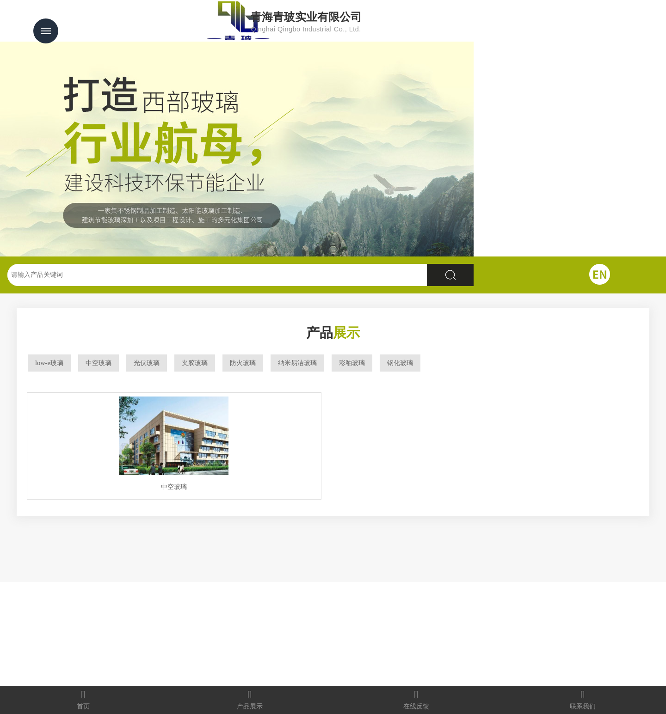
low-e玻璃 (49, 362)
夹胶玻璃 (195, 362)
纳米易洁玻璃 (297, 362)
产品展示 (249, 699)
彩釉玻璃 (352, 362)
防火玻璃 (243, 362)
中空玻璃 (98, 362)
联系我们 (583, 699)
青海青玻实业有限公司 (355, 22)
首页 (83, 699)
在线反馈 (416, 699)
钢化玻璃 (400, 362)
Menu (45, 30)
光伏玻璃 (147, 362)
